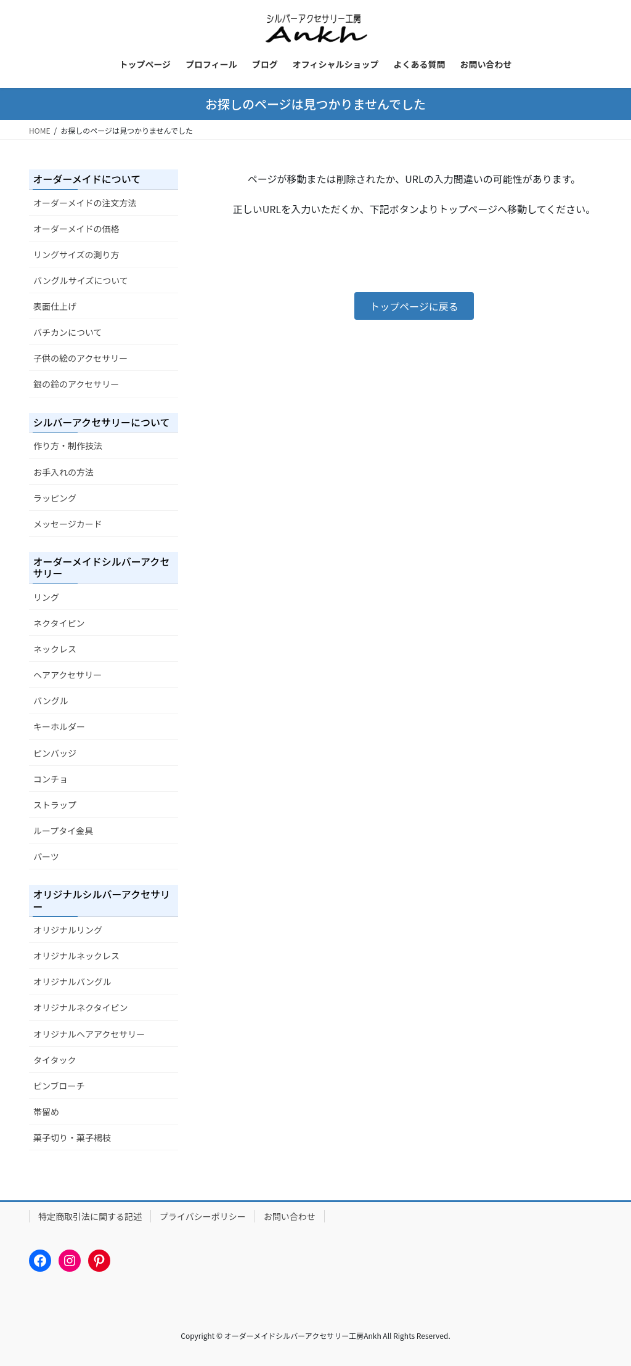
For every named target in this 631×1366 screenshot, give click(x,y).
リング (46, 597)
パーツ (46, 856)
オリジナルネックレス (76, 955)
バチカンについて (67, 332)
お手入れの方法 (63, 472)
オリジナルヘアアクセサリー (89, 1034)
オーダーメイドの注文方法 (84, 203)
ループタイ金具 (63, 830)
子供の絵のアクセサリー (80, 358)
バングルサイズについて (80, 280)
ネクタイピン (58, 623)
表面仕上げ (54, 306)
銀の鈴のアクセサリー (76, 384)
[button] (414, 306)
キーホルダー (59, 726)
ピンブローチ (59, 1085)
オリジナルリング (67, 930)
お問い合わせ (290, 1216)
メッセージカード (67, 524)
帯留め (46, 1111)
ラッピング (54, 498)
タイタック (54, 1060)
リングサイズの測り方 (76, 254)
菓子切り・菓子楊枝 (72, 1137)
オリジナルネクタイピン (80, 1007)
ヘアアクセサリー (67, 675)
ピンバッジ (54, 753)
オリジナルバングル (72, 981)
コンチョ (50, 779)
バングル (50, 700)
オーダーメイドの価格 (76, 228)
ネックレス (54, 649)
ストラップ (54, 805)
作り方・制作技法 (67, 445)
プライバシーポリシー (203, 1216)
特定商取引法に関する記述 (90, 1216)
